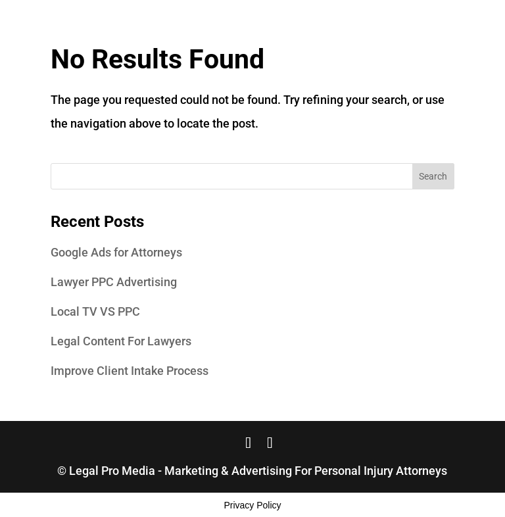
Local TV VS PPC (95, 311)
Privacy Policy (252, 505)
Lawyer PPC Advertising (114, 282)
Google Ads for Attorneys (116, 252)
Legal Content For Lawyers (121, 341)
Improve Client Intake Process (129, 371)
